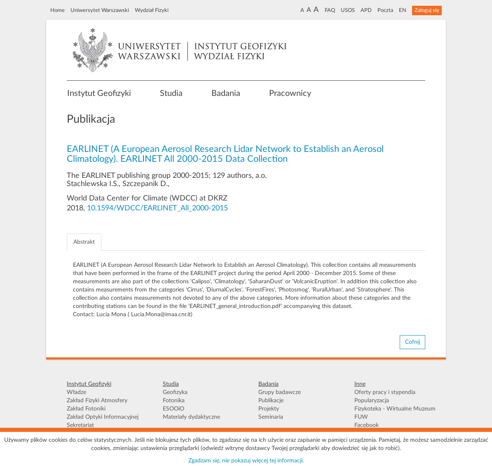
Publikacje (270, 400)
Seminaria (270, 417)
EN (402, 10)
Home (57, 10)
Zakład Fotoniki (86, 409)
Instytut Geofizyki (99, 93)
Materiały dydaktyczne (191, 417)
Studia (171, 93)
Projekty (268, 409)
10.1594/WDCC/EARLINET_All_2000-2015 (157, 208)
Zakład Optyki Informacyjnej (102, 417)
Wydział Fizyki (152, 10)
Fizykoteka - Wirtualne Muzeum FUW (395, 413)
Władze (76, 392)
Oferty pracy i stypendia (384, 392)
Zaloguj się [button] (427, 10)
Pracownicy (290, 93)
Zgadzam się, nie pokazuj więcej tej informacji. (246, 461)
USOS (348, 10)
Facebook (366, 425)
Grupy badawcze (279, 392)
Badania (225, 93)
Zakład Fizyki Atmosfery (97, 400)
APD (366, 10)
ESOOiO (173, 409)
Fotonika (174, 400)
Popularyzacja (371, 400)
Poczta (385, 10)
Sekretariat (80, 425)
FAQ (330, 10)
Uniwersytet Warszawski (99, 10)
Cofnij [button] (412, 342)
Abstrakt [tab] (84, 242)
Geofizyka (175, 392)
